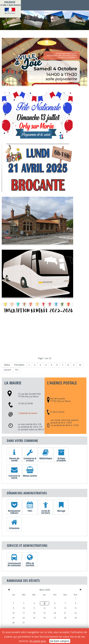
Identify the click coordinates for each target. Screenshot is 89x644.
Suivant (7, 369)
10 (80, 365)
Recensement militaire (14, 511)
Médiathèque (45, 458)
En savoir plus (38, 641)
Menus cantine (30, 475)
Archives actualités (61, 459)
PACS (30, 510)
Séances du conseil (14, 459)
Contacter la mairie (27, 413)
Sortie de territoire (45, 511)
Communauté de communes (14, 564)
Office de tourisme (30, 564)
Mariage (61, 510)
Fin (16, 369)
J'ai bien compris (59, 641)
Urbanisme (14, 528)
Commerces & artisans (30, 459)
